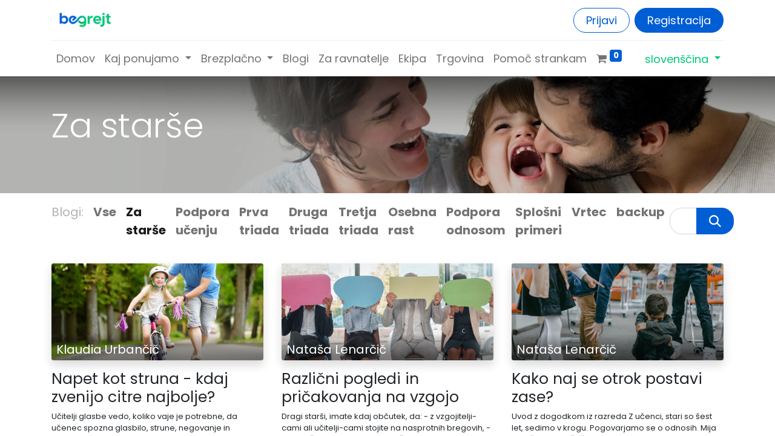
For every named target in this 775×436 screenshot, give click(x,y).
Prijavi (601, 20)
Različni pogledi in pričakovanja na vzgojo (370, 388)
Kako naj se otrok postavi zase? (607, 388)
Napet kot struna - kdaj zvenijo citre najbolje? (139, 388)
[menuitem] (75, 58)
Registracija (679, 20)
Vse (104, 211)
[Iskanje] (715, 221)
